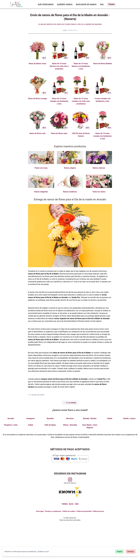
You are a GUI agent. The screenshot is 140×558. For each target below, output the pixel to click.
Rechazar (130, 551)
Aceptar (119, 551)
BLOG (71, 504)
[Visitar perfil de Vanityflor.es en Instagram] (70, 479)
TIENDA (64, 504)
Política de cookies (68, 511)
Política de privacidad (84, 511)
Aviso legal (40, 511)
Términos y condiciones (53, 511)
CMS (76, 504)
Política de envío (98, 511)
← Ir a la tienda (70, 403)
